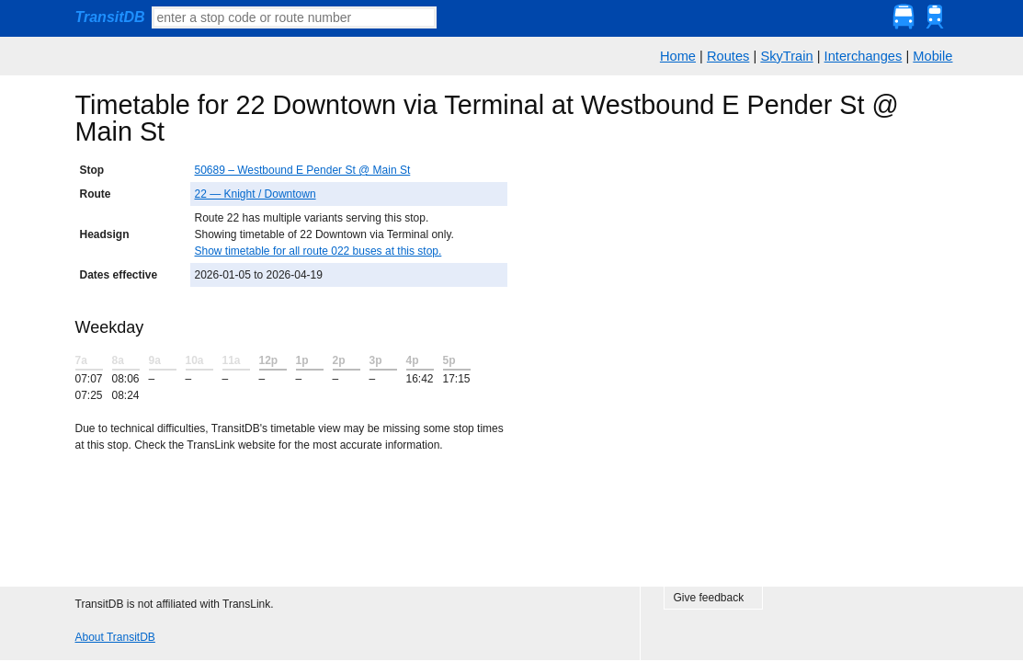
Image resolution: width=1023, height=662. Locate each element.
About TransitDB (115, 637)
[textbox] (294, 17)
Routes (728, 56)
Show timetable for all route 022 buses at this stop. (318, 251)
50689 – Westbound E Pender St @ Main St (303, 170)
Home (678, 56)
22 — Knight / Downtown (255, 194)
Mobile (932, 56)
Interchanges (863, 56)
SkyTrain (786, 56)
